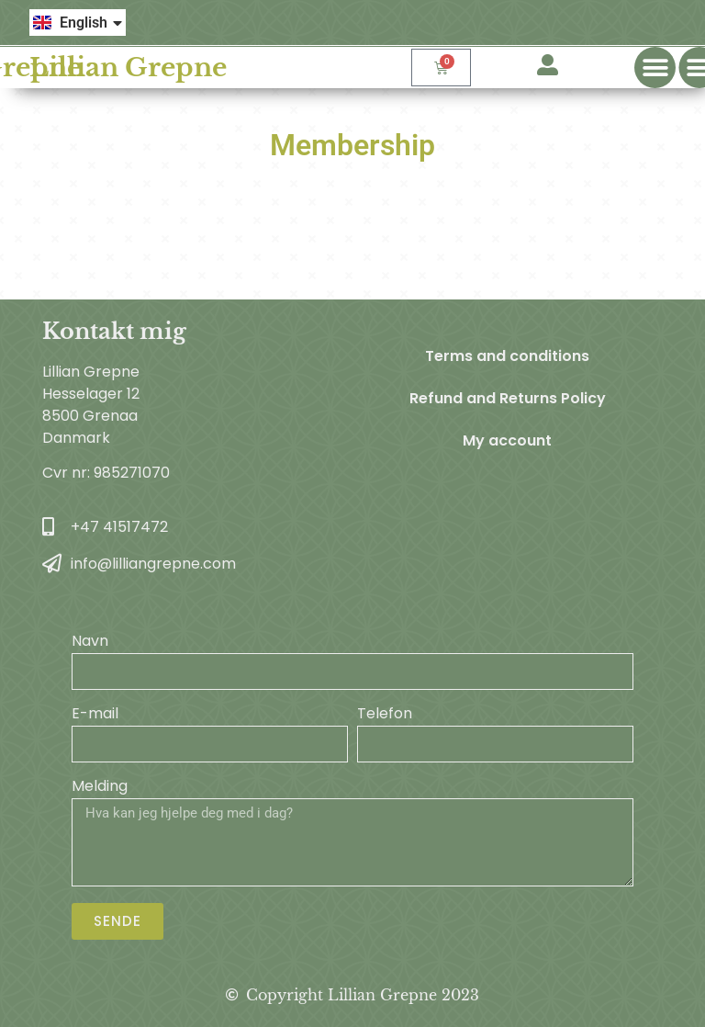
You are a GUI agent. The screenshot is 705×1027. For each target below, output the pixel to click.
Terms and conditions (507, 356)
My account (507, 440)
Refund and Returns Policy (507, 398)
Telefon (384, 715)
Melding (100, 787)
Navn (90, 642)
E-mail (95, 715)
